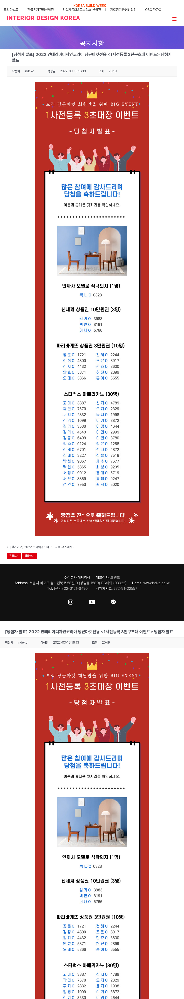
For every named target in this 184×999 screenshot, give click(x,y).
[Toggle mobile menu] (174, 19)
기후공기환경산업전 (123, 10)
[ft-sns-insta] (71, 601)
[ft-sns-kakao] (113, 601)
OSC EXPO (153, 10)
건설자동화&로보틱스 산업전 (81, 10)
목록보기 (14, 555)
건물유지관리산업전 (40, 10)
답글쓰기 (30, 555)
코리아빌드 (11, 10)
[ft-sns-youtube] (92, 601)
